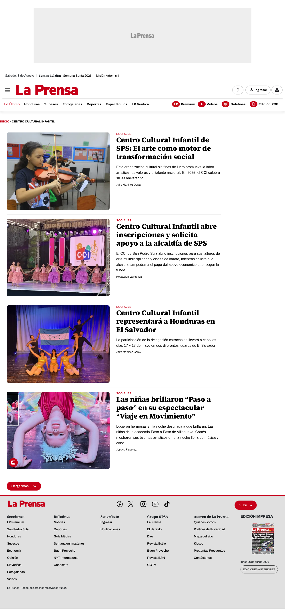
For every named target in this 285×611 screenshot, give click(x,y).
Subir (245, 505)
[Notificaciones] (237, 90)
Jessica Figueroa (126, 449)
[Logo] (36, 90)
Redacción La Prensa (129, 276)
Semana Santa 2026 (77, 75)
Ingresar (261, 90)
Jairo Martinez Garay (128, 184)
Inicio (4, 121)
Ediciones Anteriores (259, 569)
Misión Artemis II (107, 75)
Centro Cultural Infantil (33, 121)
